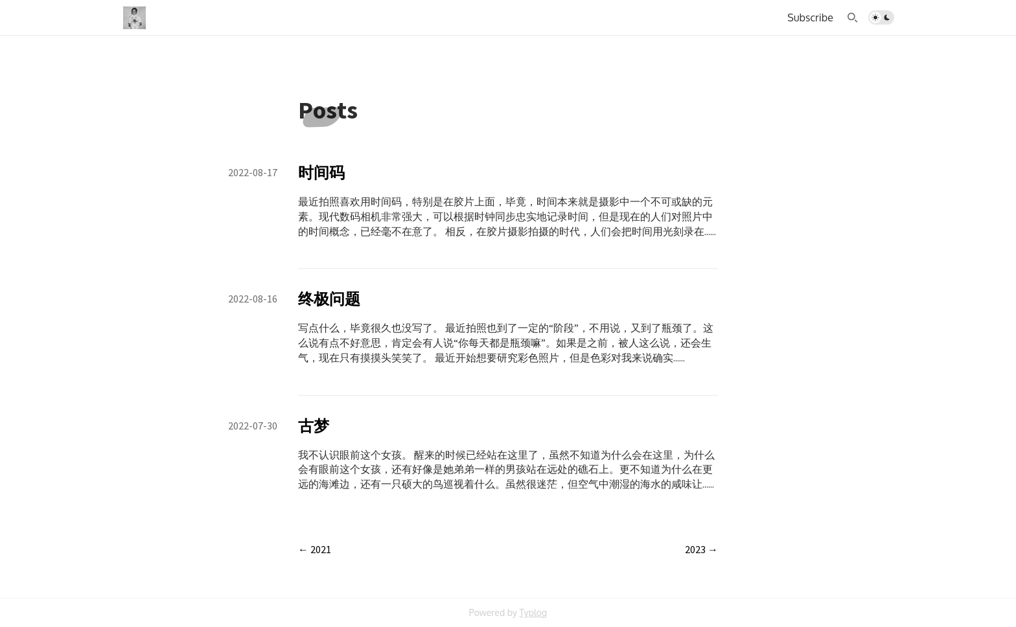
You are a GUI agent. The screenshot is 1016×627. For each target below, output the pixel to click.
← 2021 (314, 549)
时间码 (321, 173)
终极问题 (329, 299)
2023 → (701, 549)
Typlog (533, 612)
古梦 (313, 426)
